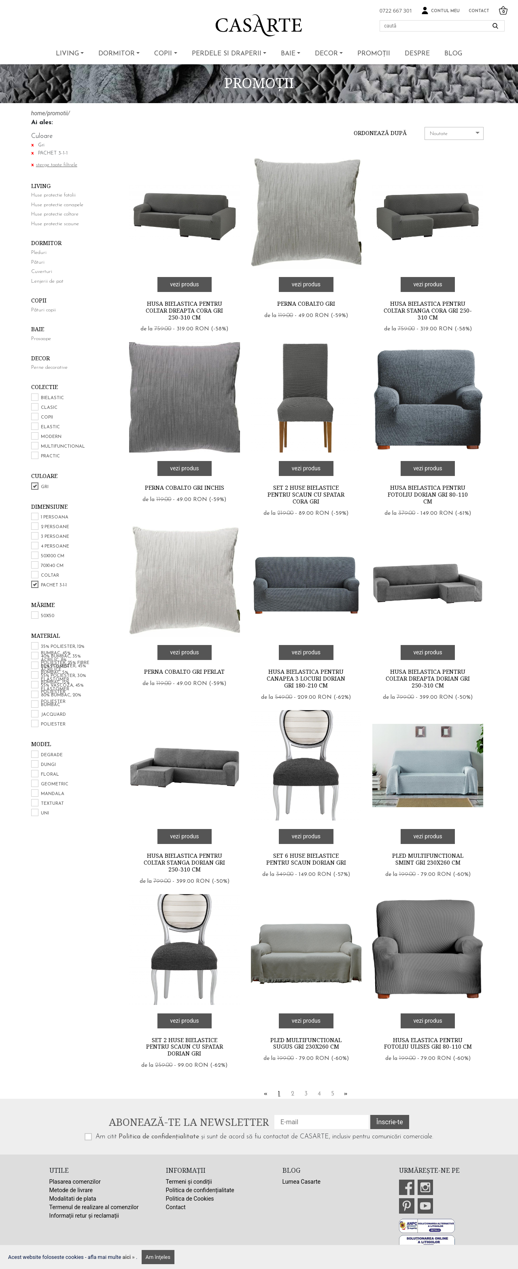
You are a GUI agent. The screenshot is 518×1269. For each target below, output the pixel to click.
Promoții (373, 54)
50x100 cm (52, 556)
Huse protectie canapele (57, 204)
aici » (129, 1257)
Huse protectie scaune (55, 223)
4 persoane (55, 546)
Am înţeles (158, 1257)
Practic (50, 456)
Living (67, 54)
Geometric (54, 784)
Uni (45, 813)
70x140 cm (52, 566)
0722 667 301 (396, 10)
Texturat (52, 804)
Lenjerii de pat (47, 281)
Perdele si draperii (226, 54)
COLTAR (50, 575)
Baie (288, 54)
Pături (38, 262)
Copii (163, 54)
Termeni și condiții (189, 1181)
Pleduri (39, 252)
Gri (45, 487)
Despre (417, 54)
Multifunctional (63, 446)
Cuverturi (41, 271)
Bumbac (50, 705)
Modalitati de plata (72, 1198)
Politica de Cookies (190, 1198)
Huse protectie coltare (55, 214)
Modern (51, 437)
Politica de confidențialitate (159, 1137)
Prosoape (41, 338)
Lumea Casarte (301, 1181)
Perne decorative (49, 367)
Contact (479, 11)
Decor (326, 54)
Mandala (52, 794)
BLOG (453, 54)
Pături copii (43, 310)
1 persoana (54, 517)
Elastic (50, 427)
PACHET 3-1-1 (54, 585)
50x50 (47, 616)
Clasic (49, 408)
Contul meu (440, 10)
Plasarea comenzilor (75, 1181)
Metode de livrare (71, 1190)
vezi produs (184, 284)
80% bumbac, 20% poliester (61, 698)
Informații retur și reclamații (84, 1215)
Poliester (53, 724)
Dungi (48, 765)
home (38, 113)
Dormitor (116, 54)
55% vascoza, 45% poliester (62, 689)
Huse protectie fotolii (53, 195)
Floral (50, 774)
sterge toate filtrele (56, 164)
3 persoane (55, 537)
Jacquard (53, 715)
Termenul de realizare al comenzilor (94, 1207)
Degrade (52, 755)
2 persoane (55, 527)
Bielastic (52, 398)
